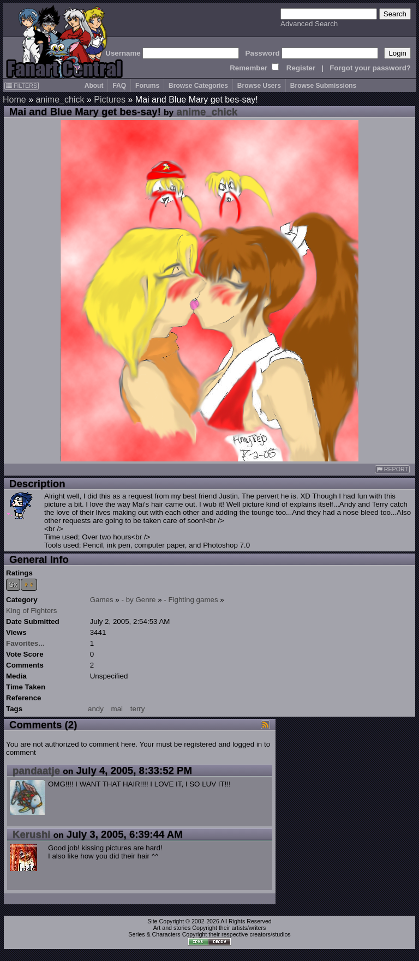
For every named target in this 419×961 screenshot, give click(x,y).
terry (137, 709)
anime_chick (59, 99)
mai (117, 709)
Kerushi (31, 834)
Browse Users (259, 85)
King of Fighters (31, 610)
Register (300, 68)
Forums (147, 85)
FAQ (119, 85)
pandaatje (36, 770)
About (94, 85)
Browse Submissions (323, 85)
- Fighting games (191, 600)
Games (101, 600)
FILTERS (21, 85)
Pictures (109, 99)
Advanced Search (309, 24)
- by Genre (139, 600)
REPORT (392, 469)
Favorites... (25, 643)
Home (14, 99)
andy (96, 709)
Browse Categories (198, 85)
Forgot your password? (370, 68)
